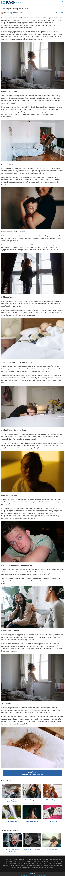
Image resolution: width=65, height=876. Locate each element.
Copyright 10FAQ (27, 874)
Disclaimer (39, 874)
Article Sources (59, 12)
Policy (44, 874)
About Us (34, 874)
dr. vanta (21, 12)
